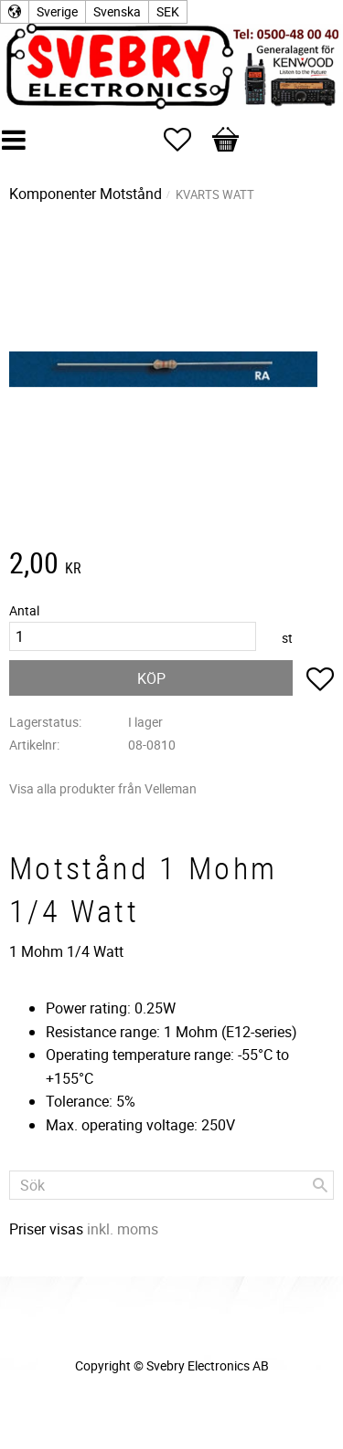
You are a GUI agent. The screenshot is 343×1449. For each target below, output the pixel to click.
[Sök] (320, 1185)
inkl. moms (122, 1229)
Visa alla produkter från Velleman (103, 788)
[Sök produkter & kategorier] (171, 1185)
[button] (186, 139)
